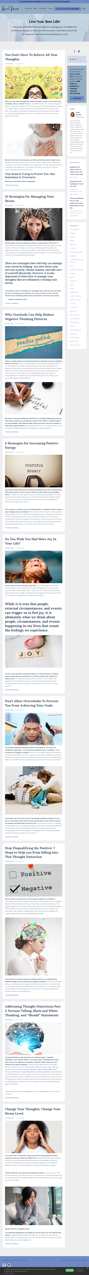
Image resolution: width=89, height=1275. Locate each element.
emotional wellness (76, 269)
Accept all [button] (69, 1270)
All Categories (74, 229)
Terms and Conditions (79, 1265)
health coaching (75, 296)
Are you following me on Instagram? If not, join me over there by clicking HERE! (44, 1)
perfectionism (74, 213)
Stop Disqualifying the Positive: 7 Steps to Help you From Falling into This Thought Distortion (33, 852)
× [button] (87, 1268)
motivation (73, 334)
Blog (35, 8)
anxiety (72, 237)
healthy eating (75, 300)
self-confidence (75, 345)
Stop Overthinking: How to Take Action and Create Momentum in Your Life (77, 203)
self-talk (79, 191)
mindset (72, 189)
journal (72, 303)
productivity (74, 341)
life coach (73, 311)
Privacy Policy (65, 1265)
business (73, 248)
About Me (28, 8)
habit (71, 285)
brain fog (73, 244)
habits (72, 288)
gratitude (73, 281)
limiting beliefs (75, 318)
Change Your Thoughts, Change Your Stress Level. (30, 1115)
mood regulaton (75, 330)
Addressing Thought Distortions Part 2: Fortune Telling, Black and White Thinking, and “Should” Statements (31, 1013)
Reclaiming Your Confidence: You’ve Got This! (77, 184)
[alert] (44, 1271)
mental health (75, 322)
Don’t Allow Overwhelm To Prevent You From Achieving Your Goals (33, 703)
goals (71, 211)
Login (84, 8)
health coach (74, 292)
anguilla (72, 233)
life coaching (77, 211)
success (80, 213)
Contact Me (43, 8)
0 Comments (19, 64)
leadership (73, 307)
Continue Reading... (12, 185)
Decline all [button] (80, 1270)
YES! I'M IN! (77, 98)
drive (71, 266)
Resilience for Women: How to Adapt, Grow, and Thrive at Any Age (76, 170)
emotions (73, 273)
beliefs (72, 241)
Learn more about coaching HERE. (67, 9)
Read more (24, 1271)
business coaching (76, 252)
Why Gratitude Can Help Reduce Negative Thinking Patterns (31, 316)
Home (51, 8)
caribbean (73, 256)
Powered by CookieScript (9, 1273)
